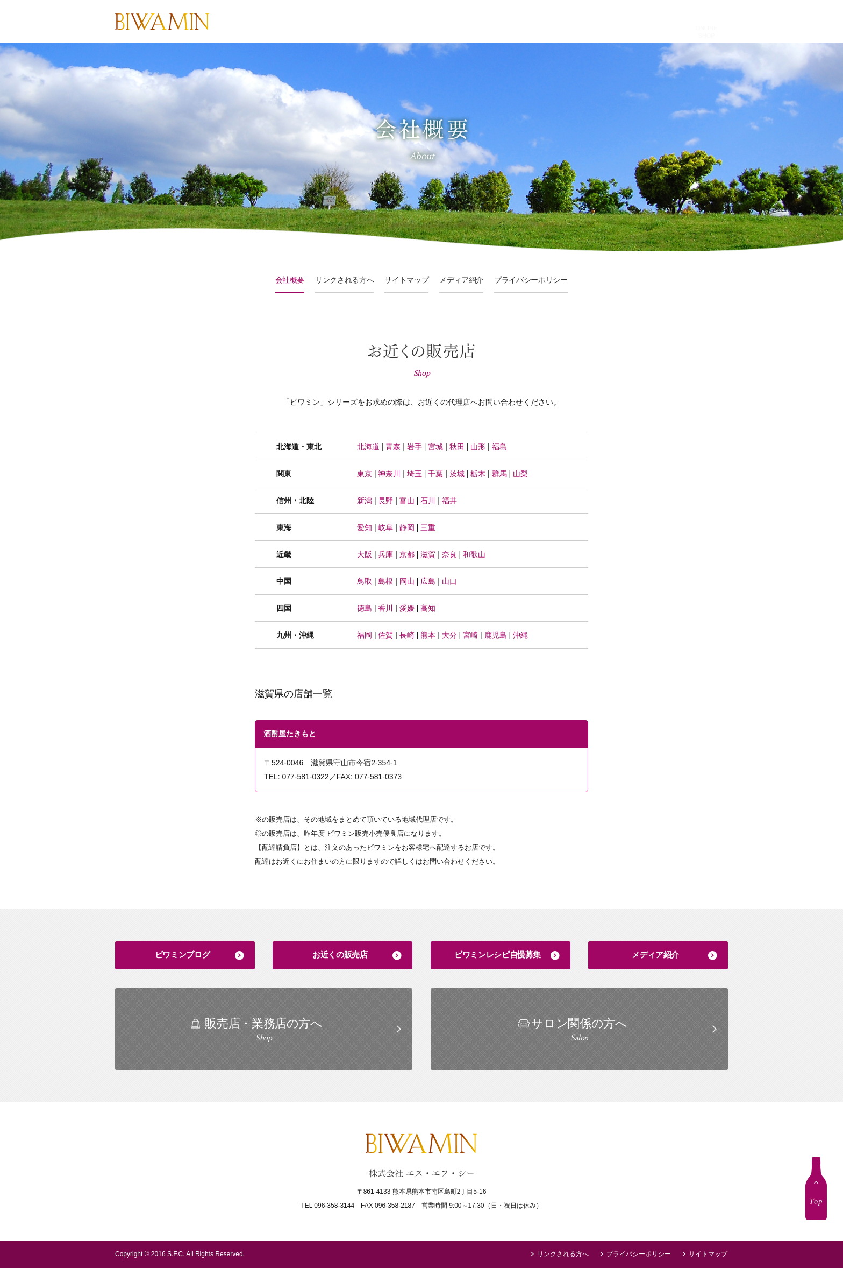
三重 (427, 527)
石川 (427, 500)
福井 (449, 500)
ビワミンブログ (182, 954)
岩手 (414, 446)
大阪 (364, 554)
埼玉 (414, 473)
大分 (449, 635)
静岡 (407, 527)
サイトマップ (406, 280)
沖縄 (520, 635)
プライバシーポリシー (531, 280)
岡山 (407, 581)
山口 (449, 581)
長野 (385, 500)
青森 (393, 446)
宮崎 (470, 635)
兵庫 (385, 554)
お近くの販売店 (339, 954)
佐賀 (385, 635)
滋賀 (427, 554)
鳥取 (364, 581)
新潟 (364, 500)
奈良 (449, 554)
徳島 (364, 608)
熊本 (427, 635)
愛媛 (407, 608)
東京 (364, 473)
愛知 (364, 527)
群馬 (499, 473)
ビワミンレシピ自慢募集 (497, 954)
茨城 (457, 473)
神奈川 (389, 473)
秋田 (457, 446)
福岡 (364, 635)
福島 (499, 446)
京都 (407, 554)
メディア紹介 (461, 280)
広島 (427, 581)
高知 (427, 608)
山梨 (520, 473)
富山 (407, 500)
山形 (477, 446)
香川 (385, 608)
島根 (385, 581)
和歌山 (474, 554)
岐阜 (385, 527)
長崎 (407, 635)
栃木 (477, 473)
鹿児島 (495, 635)
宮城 (435, 446)
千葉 (435, 473)
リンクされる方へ (344, 280)
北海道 (368, 446)
